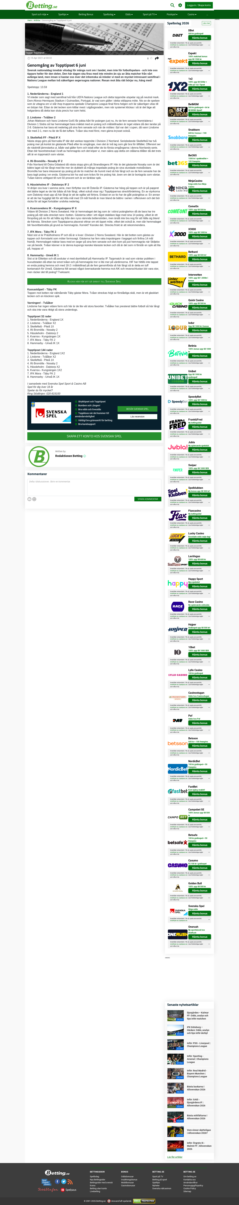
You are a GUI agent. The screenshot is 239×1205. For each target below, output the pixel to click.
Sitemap (187, 1191)
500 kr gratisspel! (195, 33)
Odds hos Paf (194, 719)
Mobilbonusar (127, 1182)
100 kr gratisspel (195, 673)
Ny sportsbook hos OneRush (196, 931)
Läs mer (206, 23)
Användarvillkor (190, 1182)
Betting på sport (159, 1179)
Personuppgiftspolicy (193, 1185)
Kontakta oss (189, 1179)
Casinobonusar (128, 1185)
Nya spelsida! (194, 582)
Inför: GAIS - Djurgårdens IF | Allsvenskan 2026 (196, 1102)
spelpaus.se (183, 45)
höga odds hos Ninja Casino (197, 185)
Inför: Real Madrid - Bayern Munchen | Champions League (197, 1073)
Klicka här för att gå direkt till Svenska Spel (94, 281)
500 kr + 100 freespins (198, 742)
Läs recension (137, 416)
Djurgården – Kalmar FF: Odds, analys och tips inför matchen (198, 1015)
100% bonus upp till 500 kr (199, 814)
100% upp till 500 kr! (197, 255)
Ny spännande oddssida (198, 605)
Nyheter (156, 1185)
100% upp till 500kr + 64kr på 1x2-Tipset (197, 83)
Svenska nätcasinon (161, 1188)
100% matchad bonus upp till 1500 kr (197, 57)
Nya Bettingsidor (97, 1179)
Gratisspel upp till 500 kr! (199, 628)
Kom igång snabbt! (196, 790)
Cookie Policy (189, 1188)
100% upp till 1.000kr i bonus (198, 279)
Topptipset (39, 52)
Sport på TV (150, 14)
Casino (192, 14)
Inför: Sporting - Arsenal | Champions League (197, 1059)
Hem (29, 20)
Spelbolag (109, 14)
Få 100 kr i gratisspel (197, 864)
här (178, 47)
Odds (129, 14)
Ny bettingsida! (194, 423)
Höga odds (193, 909)
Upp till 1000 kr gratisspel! (195, 375)
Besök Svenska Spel (137, 409)
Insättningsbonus (129, 1179)
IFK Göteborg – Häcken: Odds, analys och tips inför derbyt (198, 1030)
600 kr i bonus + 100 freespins (197, 134)
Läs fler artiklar (174, 1157)
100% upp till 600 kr (197, 559)
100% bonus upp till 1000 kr (199, 350)
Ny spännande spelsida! (198, 446)
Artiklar (37, 20)
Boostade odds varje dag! (199, 537)
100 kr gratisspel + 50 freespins (197, 765)
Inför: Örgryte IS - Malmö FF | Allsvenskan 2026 (199, 1146)
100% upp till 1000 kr (197, 232)
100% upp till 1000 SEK (198, 468)
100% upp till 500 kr (197, 210)
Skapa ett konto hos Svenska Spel (94, 436)
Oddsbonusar (127, 1176)
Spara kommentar (148, 499)
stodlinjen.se (174, 45)
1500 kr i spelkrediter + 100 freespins (198, 159)
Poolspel (172, 14)
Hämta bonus (199, 38)
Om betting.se (189, 1176)
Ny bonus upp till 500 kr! (199, 491)
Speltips (63, 14)
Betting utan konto (98, 1188)
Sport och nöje (40, 14)
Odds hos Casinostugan (198, 696)
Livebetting (95, 1191)
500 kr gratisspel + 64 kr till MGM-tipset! (198, 108)
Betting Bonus (86, 14)
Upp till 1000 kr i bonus (198, 326)
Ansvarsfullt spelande (119, 1201)
